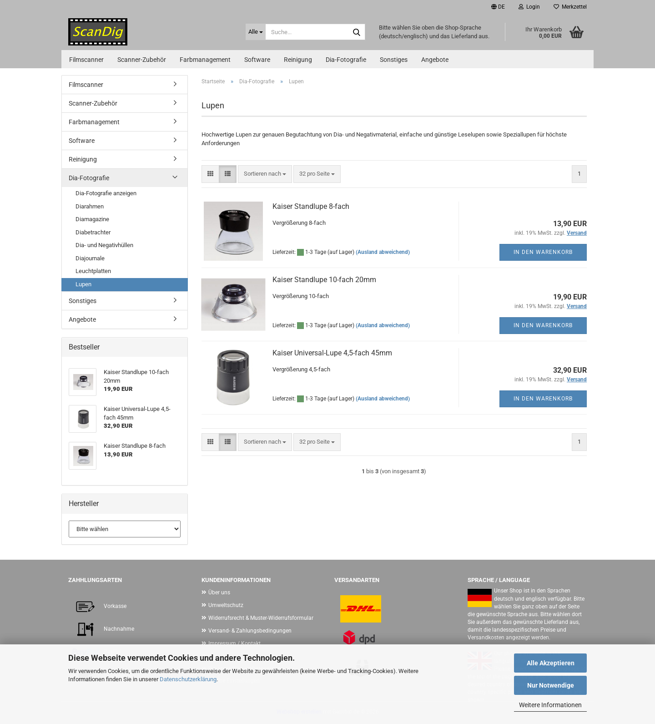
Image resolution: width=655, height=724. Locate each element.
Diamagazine (92, 219)
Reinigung (298, 59)
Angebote (434, 59)
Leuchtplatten (93, 271)
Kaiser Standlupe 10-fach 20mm (324, 279)
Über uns (219, 592)
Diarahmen (90, 206)
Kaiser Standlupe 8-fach (310, 206)
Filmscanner (86, 59)
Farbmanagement (205, 59)
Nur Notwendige (550, 685)
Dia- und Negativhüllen (104, 245)
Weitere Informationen (550, 705)
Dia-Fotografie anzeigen (106, 193)
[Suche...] (256, 32)
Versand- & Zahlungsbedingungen (250, 631)
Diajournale (90, 258)
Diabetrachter (93, 232)
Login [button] (529, 7)
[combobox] (265, 174)
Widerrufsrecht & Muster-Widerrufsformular (260, 618)
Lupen (83, 284)
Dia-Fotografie (346, 59)
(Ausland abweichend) (383, 252)
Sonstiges (394, 59)
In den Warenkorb (543, 252)
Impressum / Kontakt (234, 643)
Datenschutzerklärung (188, 679)
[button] (498, 7)
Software (257, 59)
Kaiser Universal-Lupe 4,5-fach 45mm (332, 353)
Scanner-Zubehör (141, 59)
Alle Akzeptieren (550, 663)
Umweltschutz (225, 605)
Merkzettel (570, 7)
